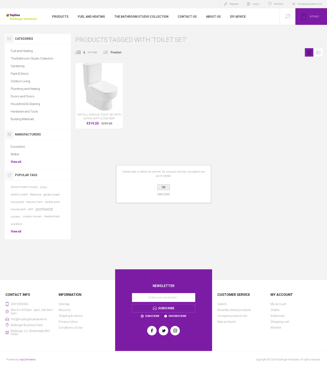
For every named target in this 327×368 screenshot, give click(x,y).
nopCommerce (27, 359)
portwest (44, 209)
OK (164, 187)
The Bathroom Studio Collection (32, 58)
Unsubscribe (177, 316)
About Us (65, 310)
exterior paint (19, 194)
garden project (51, 194)
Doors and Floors (22, 96)
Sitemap (64, 304)
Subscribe (152, 316)
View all (16, 161)
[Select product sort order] (119, 52)
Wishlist (275, 327)
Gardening (17, 66)
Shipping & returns (71, 316)
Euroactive (18, 146)
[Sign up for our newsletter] (163, 297)
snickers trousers (32, 216)
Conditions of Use (70, 327)
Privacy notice (68, 321)
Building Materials (22, 119)
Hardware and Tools (24, 111)
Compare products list (309, 4)
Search (222, 304)
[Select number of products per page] (81, 52)
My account (278, 304)
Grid (309, 52)
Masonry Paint (34, 201)
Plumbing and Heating (25, 88)
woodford (16, 224)
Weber (15, 154)
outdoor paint (52, 201)
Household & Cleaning (25, 104)
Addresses (277, 316)
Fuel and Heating (22, 51)
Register (234, 4)
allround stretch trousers (24, 187)
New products (226, 321)
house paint (17, 201)
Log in (256, 4)
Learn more (163, 193)
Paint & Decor (20, 73)
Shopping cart (279, 321)
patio (31, 209)
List (318, 52)
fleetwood (35, 194)
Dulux (43, 187)
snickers (15, 216)
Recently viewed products (234, 310)
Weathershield (52, 216)
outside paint (18, 209)
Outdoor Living (20, 81)
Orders (275, 310)
